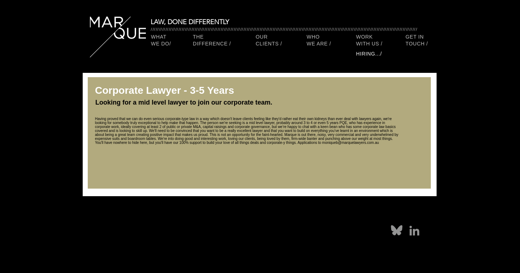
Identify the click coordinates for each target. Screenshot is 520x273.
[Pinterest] (234, 232)
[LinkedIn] (414, 231)
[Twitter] (268, 232)
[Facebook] (251, 232)
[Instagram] (286, 232)
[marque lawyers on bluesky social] (397, 231)
